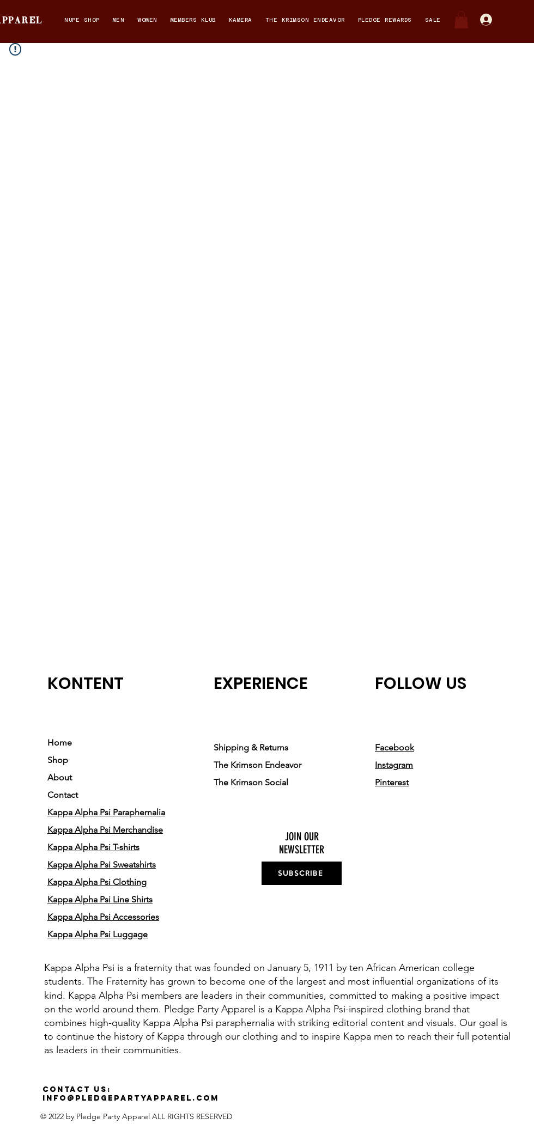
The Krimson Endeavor (257, 765)
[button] (82, 19)
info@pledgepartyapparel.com (131, 1098)
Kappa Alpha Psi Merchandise (105, 830)
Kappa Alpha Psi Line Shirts (100, 899)
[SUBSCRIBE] (302, 873)
